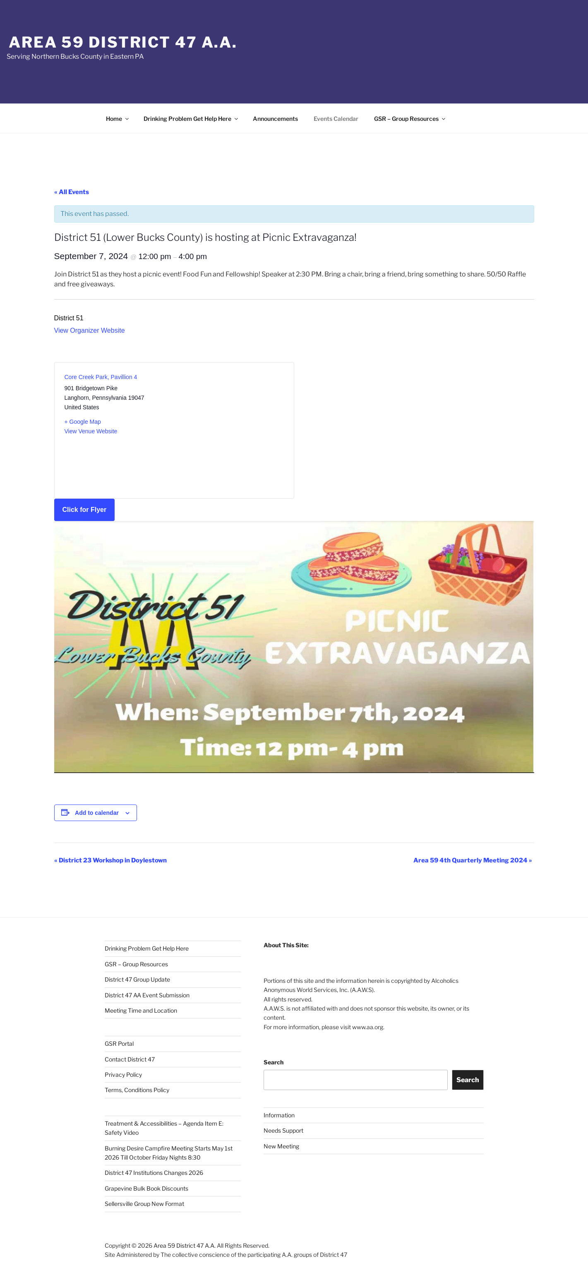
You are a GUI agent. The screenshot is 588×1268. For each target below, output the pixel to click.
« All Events (71, 192)
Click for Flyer (84, 509)
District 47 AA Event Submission (147, 995)
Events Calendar (336, 118)
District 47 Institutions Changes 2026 (154, 1172)
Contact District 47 (130, 1059)
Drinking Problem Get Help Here (191, 118)
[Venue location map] (229, 425)
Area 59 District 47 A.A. (123, 42)
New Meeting (281, 1146)
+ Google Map (83, 421)
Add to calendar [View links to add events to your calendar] (97, 812)
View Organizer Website (89, 330)
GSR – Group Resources (410, 118)
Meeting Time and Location (141, 1010)
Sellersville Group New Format (144, 1203)
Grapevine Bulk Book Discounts (146, 1188)
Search (273, 1062)
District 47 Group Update (137, 979)
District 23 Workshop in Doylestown (110, 860)
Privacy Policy (123, 1074)
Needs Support (283, 1130)
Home (118, 118)
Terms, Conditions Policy (137, 1089)
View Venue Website (91, 431)
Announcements (275, 118)
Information (279, 1115)
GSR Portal (119, 1043)
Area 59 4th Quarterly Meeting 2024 (472, 860)
